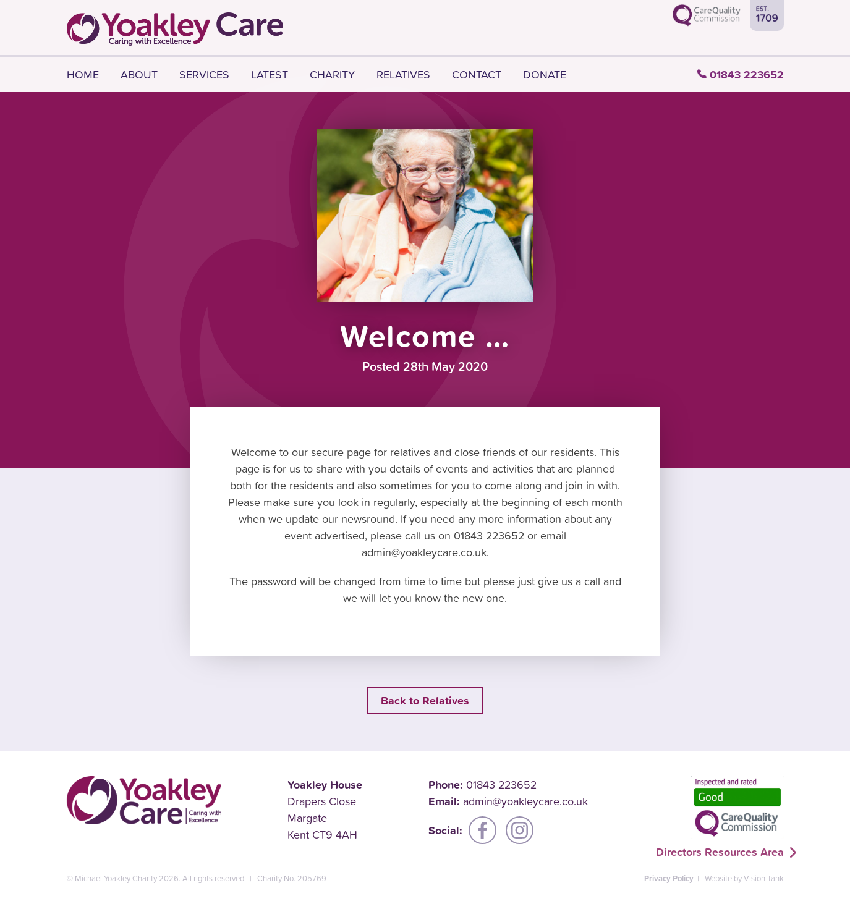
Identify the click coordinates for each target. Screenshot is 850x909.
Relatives (403, 74)
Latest (269, 74)
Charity (332, 74)
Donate (544, 74)
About (139, 74)
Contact (476, 74)
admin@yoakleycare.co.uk (525, 801)
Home (83, 74)
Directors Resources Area (720, 851)
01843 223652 (747, 74)
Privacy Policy (669, 878)
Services (204, 74)
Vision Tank (764, 878)
